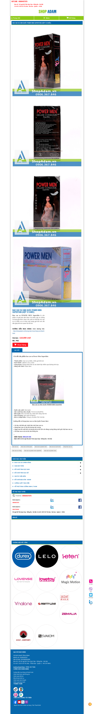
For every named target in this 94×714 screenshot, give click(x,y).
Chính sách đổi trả (18, 676)
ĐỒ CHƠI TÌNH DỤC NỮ (22, 473)
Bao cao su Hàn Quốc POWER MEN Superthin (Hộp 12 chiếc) (31, 23)
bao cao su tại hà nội (55, 446)
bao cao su (15, 446)
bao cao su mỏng (16, 450)
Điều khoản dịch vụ (18, 678)
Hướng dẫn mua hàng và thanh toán (23, 672)
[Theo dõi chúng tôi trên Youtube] (19, 702)
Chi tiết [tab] (16, 350)
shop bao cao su (67, 446)
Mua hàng (20, 345)
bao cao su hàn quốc (26, 446)
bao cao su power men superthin (32, 450)
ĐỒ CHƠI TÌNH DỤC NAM (22, 469)
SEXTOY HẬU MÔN (20, 476)
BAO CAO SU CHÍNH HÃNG (23, 462)
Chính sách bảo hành (19, 682)
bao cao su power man (50, 450)
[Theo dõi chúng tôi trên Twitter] (23, 702)
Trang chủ (15, 18)
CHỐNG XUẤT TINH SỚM (22, 483)
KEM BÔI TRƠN (19, 466)
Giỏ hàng (70, 17)
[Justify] (46, 18)
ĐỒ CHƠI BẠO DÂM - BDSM (23, 479)
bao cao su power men (41, 446)
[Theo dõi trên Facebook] (15, 702)
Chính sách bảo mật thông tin (21, 674)
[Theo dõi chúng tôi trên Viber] (26, 702)
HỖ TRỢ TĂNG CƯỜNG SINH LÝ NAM (26, 486)
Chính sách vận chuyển (19, 680)
